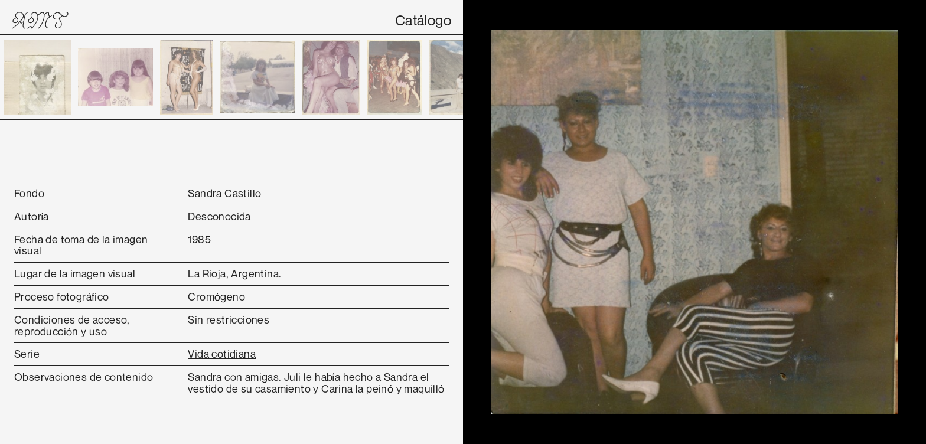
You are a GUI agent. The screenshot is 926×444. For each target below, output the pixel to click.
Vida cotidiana (222, 353)
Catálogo (423, 20)
